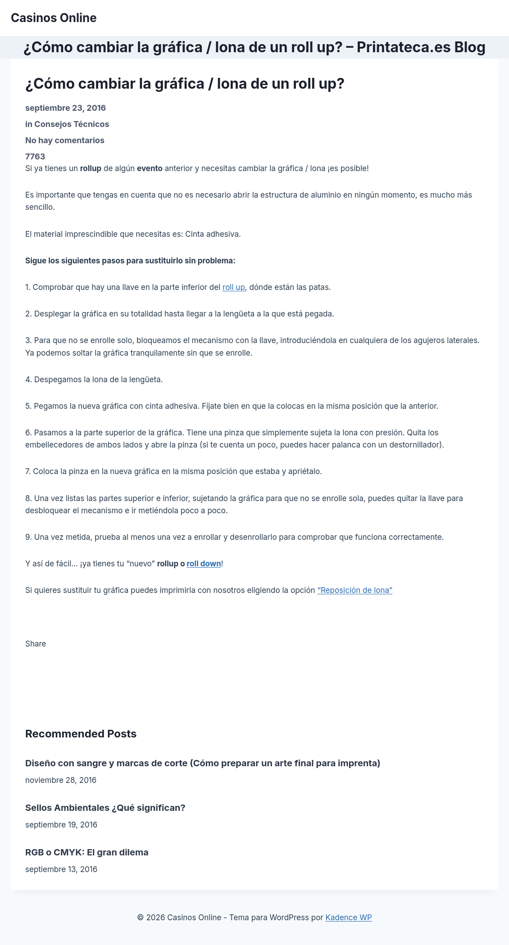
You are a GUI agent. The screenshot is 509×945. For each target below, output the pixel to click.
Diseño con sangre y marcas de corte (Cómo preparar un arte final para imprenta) (203, 763)
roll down (204, 563)
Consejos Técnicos (71, 124)
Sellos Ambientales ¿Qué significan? (105, 807)
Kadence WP (349, 917)
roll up (234, 287)
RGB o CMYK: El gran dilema (87, 852)
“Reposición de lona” (354, 590)
